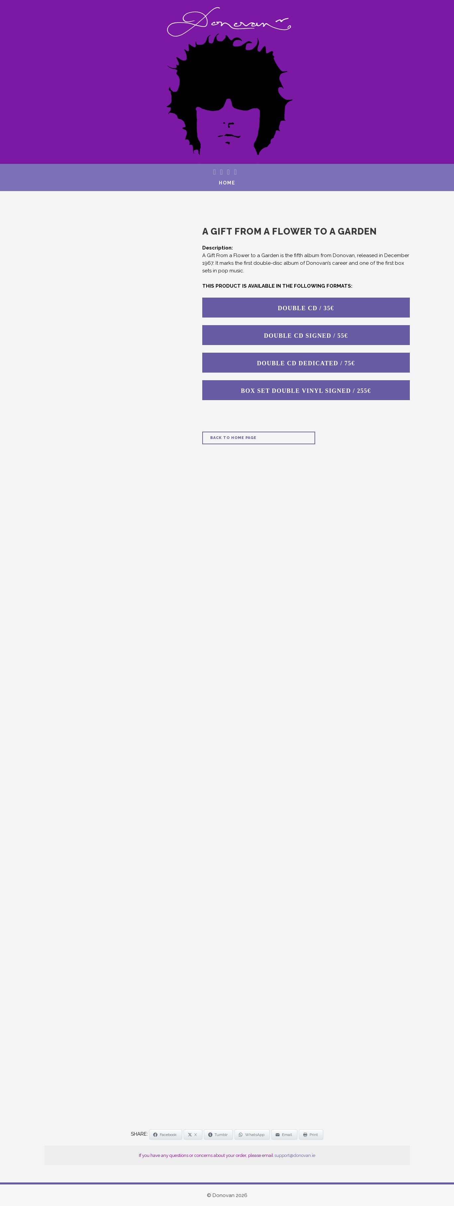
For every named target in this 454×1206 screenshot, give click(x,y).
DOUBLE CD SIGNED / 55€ (306, 335)
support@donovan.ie (294, 1155)
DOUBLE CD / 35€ (306, 308)
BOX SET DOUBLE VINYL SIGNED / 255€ (306, 391)
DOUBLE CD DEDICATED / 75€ (306, 363)
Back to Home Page (233, 438)
